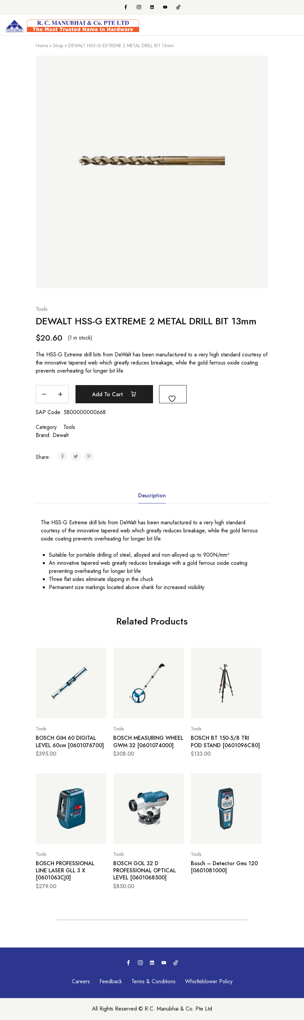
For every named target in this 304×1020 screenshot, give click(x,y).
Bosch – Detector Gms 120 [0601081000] (224, 866)
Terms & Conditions (153, 981)
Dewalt (60, 435)
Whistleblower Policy (209, 981)
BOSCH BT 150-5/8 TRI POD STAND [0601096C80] (225, 741)
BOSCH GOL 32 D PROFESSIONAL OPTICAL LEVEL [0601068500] (144, 870)
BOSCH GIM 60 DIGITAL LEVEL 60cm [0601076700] (70, 741)
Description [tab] (152, 495)
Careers (81, 981)
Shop (58, 45)
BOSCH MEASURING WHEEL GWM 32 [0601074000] (148, 741)
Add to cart (114, 394)
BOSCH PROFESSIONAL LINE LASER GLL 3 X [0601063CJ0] (65, 870)
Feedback (110, 981)
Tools (42, 309)
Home (42, 45)
